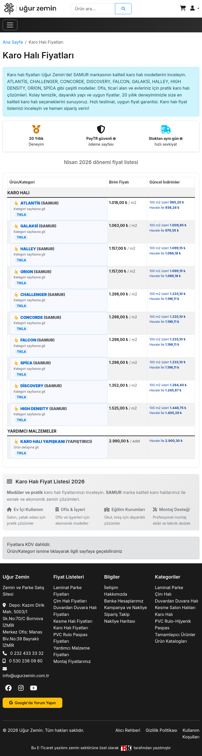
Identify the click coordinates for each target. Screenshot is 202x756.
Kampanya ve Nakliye (125, 607)
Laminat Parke (169, 587)
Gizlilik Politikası (161, 730)
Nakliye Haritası (119, 621)
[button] (194, 8)
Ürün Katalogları (171, 641)
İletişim (111, 587)
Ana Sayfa (13, 42)
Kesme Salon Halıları (175, 607)
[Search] (92, 8)
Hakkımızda (115, 594)
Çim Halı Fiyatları (70, 601)
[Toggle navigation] (10, 25)
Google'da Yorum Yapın (32, 703)
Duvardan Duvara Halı (176, 601)
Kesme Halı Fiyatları (72, 621)
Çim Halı (163, 594)
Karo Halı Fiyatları (70, 627)
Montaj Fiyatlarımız (72, 661)
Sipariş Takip (117, 614)
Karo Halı (164, 614)
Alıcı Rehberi (127, 730)
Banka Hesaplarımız (123, 601)
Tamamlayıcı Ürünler (175, 634)
